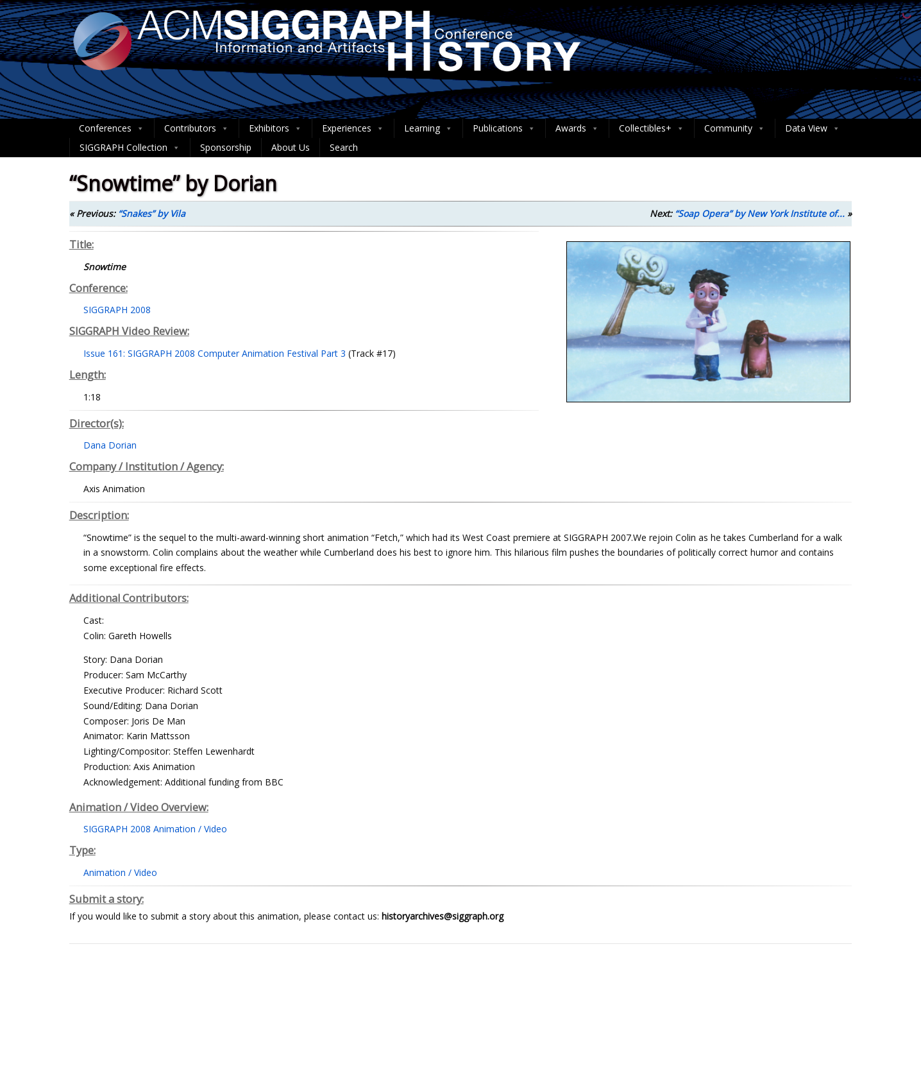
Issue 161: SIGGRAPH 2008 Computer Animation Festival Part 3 (214, 353)
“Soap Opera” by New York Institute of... (760, 213)
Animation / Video (120, 872)
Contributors (196, 128)
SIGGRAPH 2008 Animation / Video (155, 829)
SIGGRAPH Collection (130, 147)
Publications (504, 128)
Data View (812, 128)
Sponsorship (225, 147)
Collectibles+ (651, 128)
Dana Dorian (110, 445)
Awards (577, 128)
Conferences (111, 128)
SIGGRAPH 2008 (117, 310)
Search (344, 147)
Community (734, 128)
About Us (290, 147)
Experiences (353, 128)
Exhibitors (275, 128)
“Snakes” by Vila (151, 213)
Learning (428, 128)
